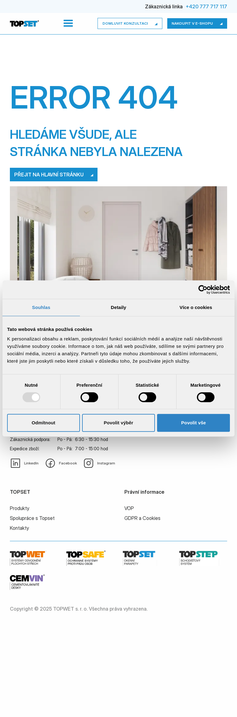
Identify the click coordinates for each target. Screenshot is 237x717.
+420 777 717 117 (206, 6)
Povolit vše (193, 422)
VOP (129, 508)
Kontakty (19, 528)
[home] (24, 23)
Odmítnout (43, 422)
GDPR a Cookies (142, 518)
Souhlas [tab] (41, 307)
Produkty (19, 508)
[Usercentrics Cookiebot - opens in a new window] (203, 289)
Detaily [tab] (118, 307)
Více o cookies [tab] (196, 307)
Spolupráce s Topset (32, 518)
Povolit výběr (118, 422)
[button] (68, 23)
